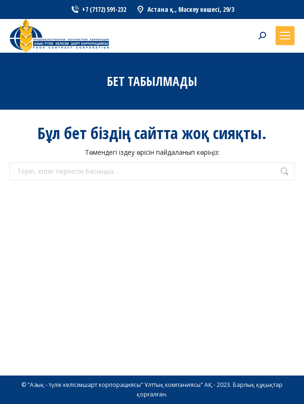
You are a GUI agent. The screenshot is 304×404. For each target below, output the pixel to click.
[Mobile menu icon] (285, 35)
